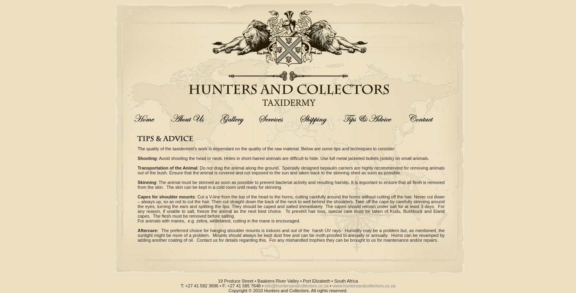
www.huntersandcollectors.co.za (363, 285)
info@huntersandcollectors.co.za (297, 285)
